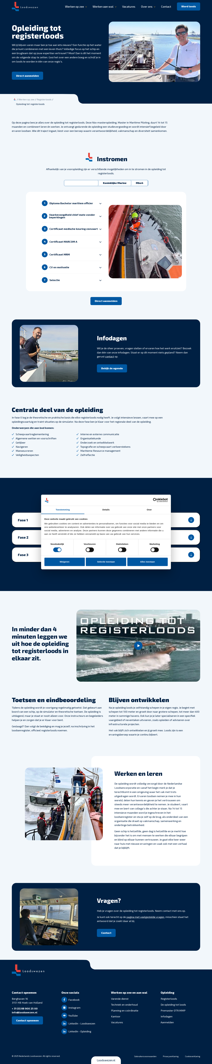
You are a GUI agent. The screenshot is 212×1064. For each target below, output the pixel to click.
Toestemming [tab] (63, 509)
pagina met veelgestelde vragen (145, 917)
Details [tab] (106, 509)
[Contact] (106, 933)
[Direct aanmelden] (27, 76)
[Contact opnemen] (27, 1020)
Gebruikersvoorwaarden (145, 1056)
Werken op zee (74, 6)
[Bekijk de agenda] (112, 368)
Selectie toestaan (106, 561)
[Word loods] (188, 6)
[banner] (106, 6)
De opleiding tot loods (173, 1004)
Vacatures (128, 6)
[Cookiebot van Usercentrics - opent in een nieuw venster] (155, 500)
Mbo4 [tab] (139, 182)
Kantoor (115, 1016)
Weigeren (64, 561)
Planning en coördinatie (124, 1010)
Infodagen (166, 1016)
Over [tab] (149, 509)
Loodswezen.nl (106, 1060)
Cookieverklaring (192, 1056)
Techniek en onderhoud (124, 1004)
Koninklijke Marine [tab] (114, 182)
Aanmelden (167, 1022)
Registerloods (169, 998)
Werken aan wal (103, 6)
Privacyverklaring (171, 1056)
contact (109, 356)
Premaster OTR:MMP (173, 1010)
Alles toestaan (147, 561)
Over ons (146, 6)
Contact (166, 6)
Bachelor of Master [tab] (81, 182)
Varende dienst (119, 998)
